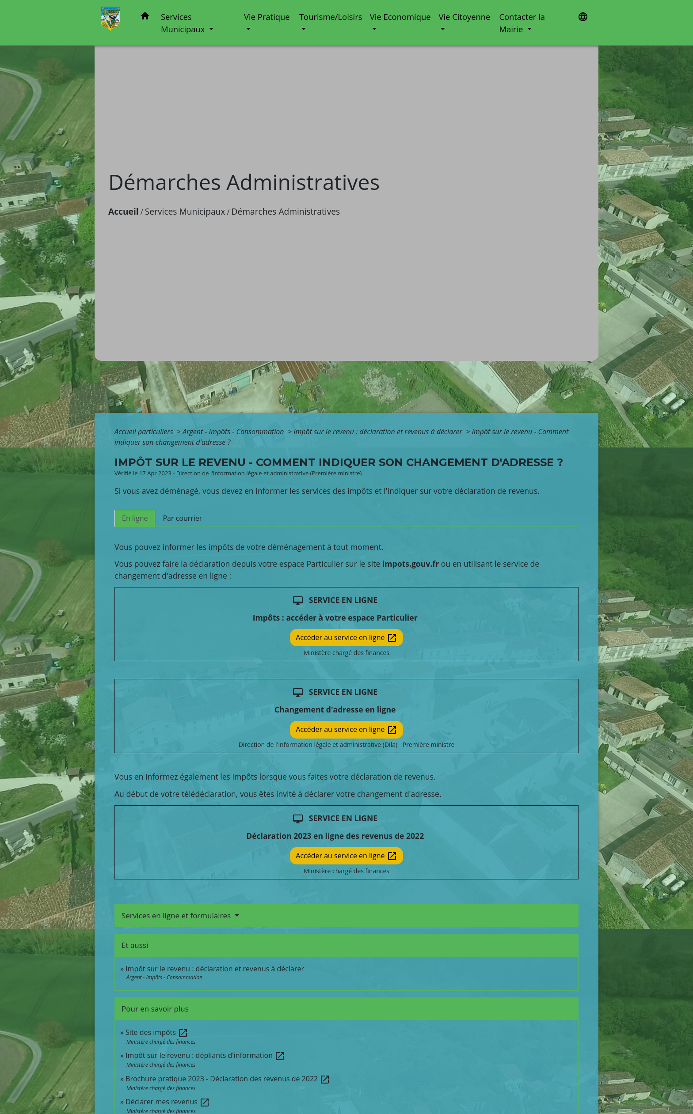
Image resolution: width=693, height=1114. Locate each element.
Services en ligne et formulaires (177, 915)
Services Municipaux (185, 211)
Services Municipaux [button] (184, 22)
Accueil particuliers (144, 431)
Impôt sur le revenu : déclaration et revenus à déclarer (378, 431)
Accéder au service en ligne (346, 638)
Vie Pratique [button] (267, 16)
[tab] (134, 518)
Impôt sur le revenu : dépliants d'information (205, 1055)
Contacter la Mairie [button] (522, 22)
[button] (145, 17)
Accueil (123, 211)
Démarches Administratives (286, 211)
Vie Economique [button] (400, 16)
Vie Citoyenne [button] (464, 16)
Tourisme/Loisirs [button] (330, 16)
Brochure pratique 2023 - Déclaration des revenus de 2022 (228, 1079)
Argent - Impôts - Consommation (234, 431)
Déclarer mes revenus (168, 1101)
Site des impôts (157, 1032)
